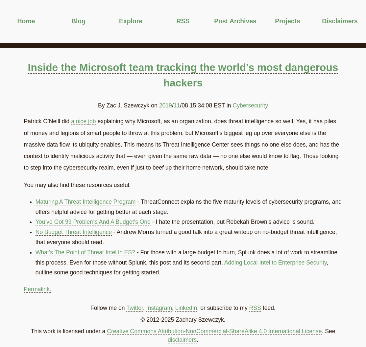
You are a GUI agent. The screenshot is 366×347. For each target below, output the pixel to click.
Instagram (159, 308)
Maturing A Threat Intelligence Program (86, 201)
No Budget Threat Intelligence (74, 232)
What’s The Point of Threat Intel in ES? (85, 252)
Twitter (134, 308)
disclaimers (182, 339)
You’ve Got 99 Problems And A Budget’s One (93, 222)
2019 (165, 105)
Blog (78, 21)
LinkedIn (186, 308)
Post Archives (235, 21)
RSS (183, 21)
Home (26, 21)
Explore (130, 21)
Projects (287, 21)
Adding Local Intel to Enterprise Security (275, 262)
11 (177, 105)
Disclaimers (340, 21)
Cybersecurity (250, 105)
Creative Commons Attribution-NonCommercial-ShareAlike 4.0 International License (214, 331)
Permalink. (37, 289)
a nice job (83, 121)
